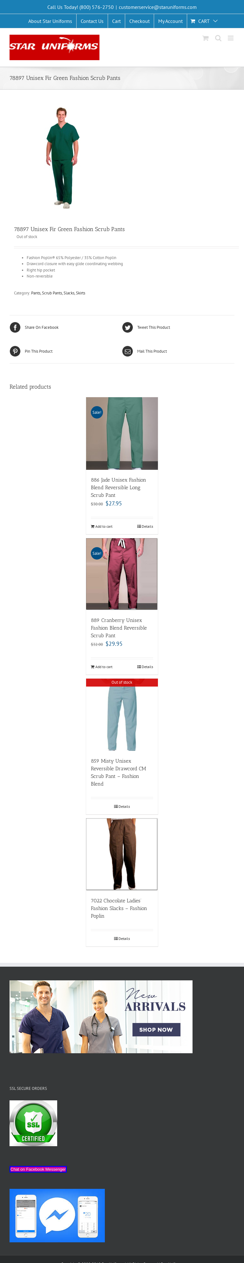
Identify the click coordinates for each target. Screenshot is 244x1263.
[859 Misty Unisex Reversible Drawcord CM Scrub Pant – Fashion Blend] (122, 715)
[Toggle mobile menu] (231, 38)
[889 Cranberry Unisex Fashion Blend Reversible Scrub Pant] (122, 574)
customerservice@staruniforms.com (158, 7)
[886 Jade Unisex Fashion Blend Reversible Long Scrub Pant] (122, 433)
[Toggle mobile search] (218, 38)
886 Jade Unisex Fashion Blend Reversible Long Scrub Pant (118, 487)
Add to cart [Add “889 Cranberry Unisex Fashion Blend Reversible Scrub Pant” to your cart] (103, 666)
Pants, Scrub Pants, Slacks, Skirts (58, 293)
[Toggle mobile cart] (205, 38)
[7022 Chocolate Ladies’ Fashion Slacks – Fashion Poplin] (122, 854)
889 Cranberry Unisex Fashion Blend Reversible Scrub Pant (119, 628)
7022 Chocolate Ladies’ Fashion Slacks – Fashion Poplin (119, 908)
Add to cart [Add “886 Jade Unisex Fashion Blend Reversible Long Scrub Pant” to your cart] (103, 526)
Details (147, 526)
